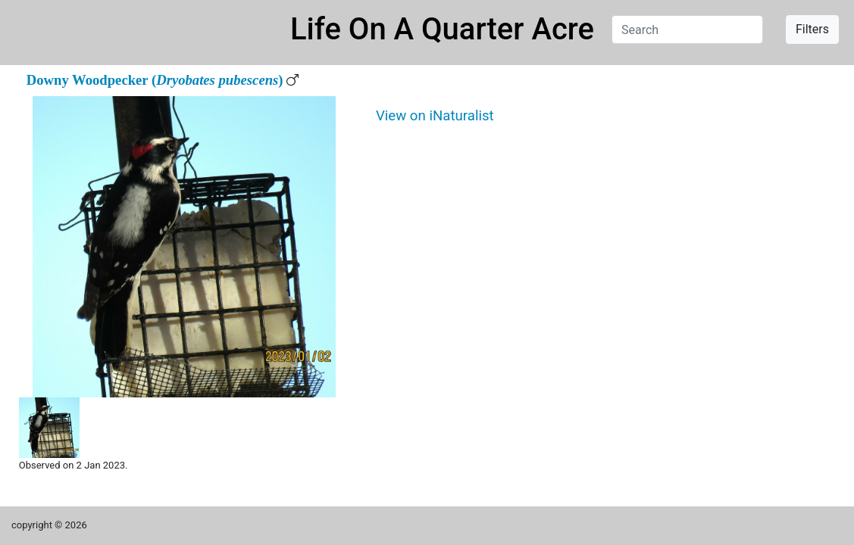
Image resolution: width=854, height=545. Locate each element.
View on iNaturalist (435, 115)
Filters (812, 29)
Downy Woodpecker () (155, 80)
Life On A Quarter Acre (442, 29)
